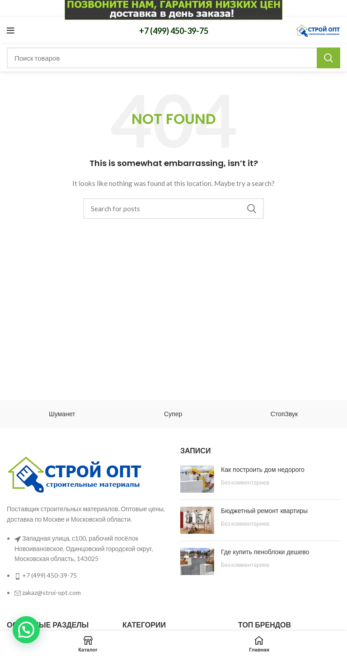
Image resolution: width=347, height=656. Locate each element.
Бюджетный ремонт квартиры (264, 510)
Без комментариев (245, 482)
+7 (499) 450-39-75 (173, 31)
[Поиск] (173, 58)
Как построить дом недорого (263, 469)
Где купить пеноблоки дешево (265, 551)
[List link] (87, 526)
